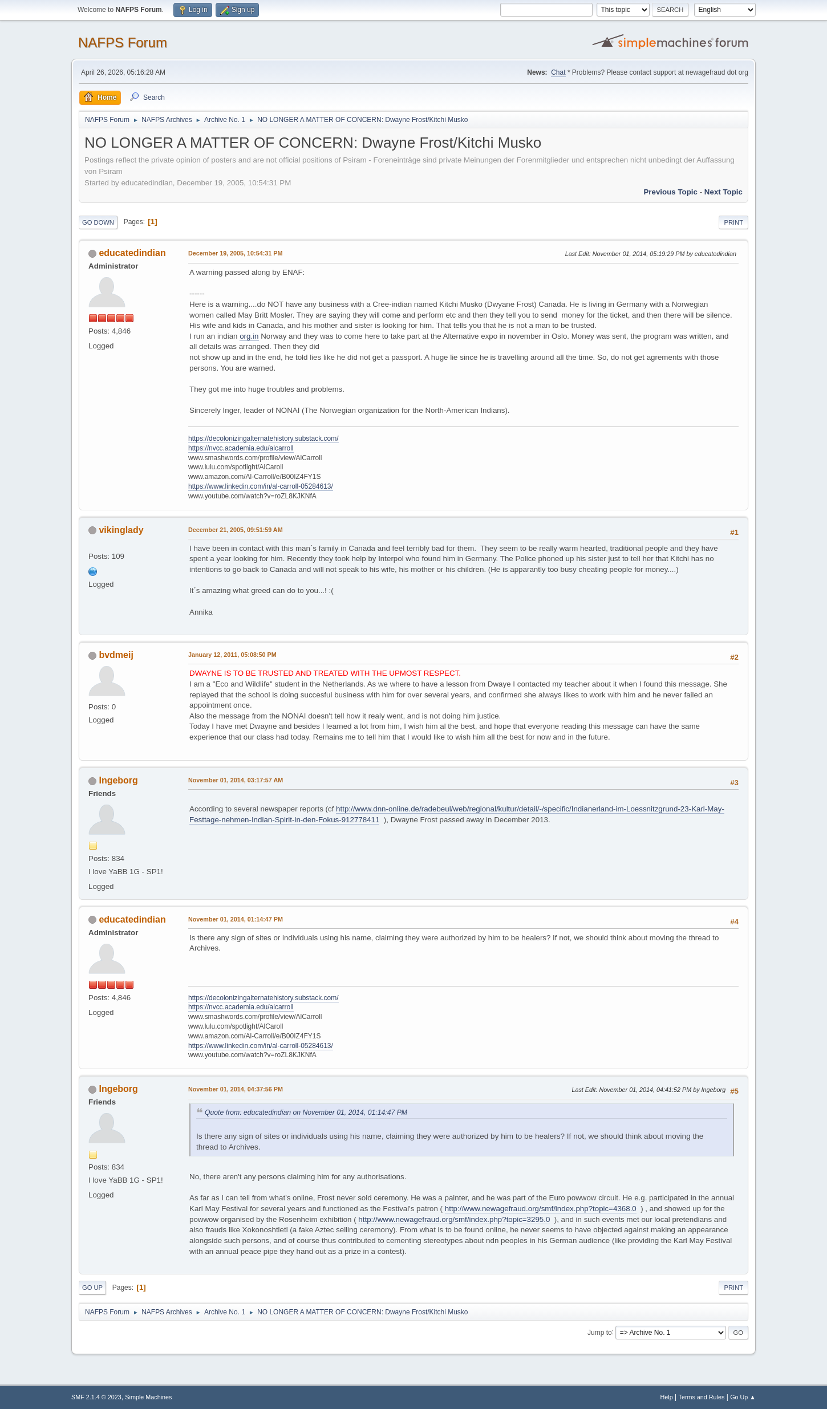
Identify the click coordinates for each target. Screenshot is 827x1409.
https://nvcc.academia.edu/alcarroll (241, 448)
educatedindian (132, 253)
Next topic (723, 192)
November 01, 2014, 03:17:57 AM (235, 780)
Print (733, 222)
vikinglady (121, 530)
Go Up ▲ (743, 1397)
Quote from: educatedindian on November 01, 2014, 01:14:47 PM (306, 1112)
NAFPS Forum (122, 42)
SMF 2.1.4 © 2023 (96, 1397)
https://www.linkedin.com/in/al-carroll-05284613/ (260, 486)
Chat (558, 72)
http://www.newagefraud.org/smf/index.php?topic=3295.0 (454, 1219)
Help (666, 1397)
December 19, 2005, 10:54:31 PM (235, 253)
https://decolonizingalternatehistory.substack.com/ (263, 438)
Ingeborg (118, 780)
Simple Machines (148, 1397)
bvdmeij (116, 655)
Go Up (92, 1287)
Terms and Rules (702, 1397)
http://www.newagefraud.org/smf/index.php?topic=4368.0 (541, 1208)
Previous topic (670, 192)
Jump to (599, 1332)
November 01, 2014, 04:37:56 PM (235, 1089)
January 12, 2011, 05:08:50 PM (232, 654)
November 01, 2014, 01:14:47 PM (235, 919)
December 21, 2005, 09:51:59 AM (235, 529)
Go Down (98, 222)
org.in (249, 336)
